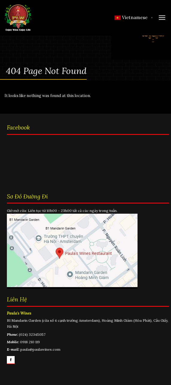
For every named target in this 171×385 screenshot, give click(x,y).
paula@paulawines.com (40, 349)
